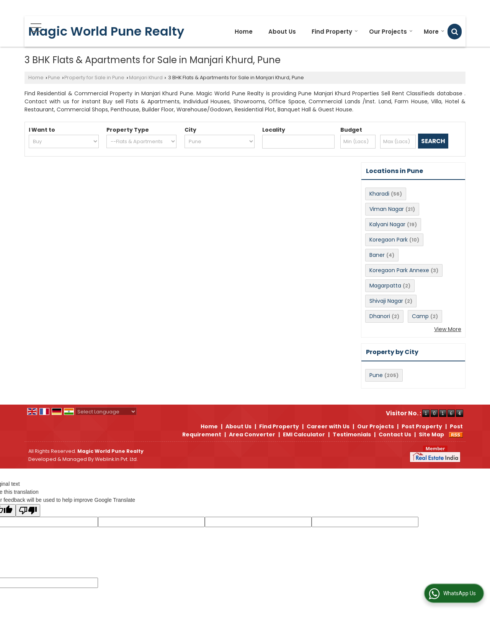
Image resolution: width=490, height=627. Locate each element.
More (434, 32)
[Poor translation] (28, 510)
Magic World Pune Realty (106, 31)
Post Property (422, 426)
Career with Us (328, 426)
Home (244, 32)
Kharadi (379, 194)
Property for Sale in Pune (94, 77)
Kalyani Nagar (387, 224)
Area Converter (252, 434)
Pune (54, 77)
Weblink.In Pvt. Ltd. (116, 459)
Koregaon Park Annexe (399, 270)
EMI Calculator (304, 434)
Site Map (431, 434)
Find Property (335, 32)
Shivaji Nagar (386, 301)
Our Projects (391, 32)
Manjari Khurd (146, 77)
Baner (377, 255)
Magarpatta (385, 285)
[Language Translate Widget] (106, 411)
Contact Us (395, 434)
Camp (420, 316)
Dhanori (379, 316)
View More (447, 329)
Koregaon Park (388, 239)
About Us (282, 32)
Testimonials (352, 434)
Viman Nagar (386, 209)
